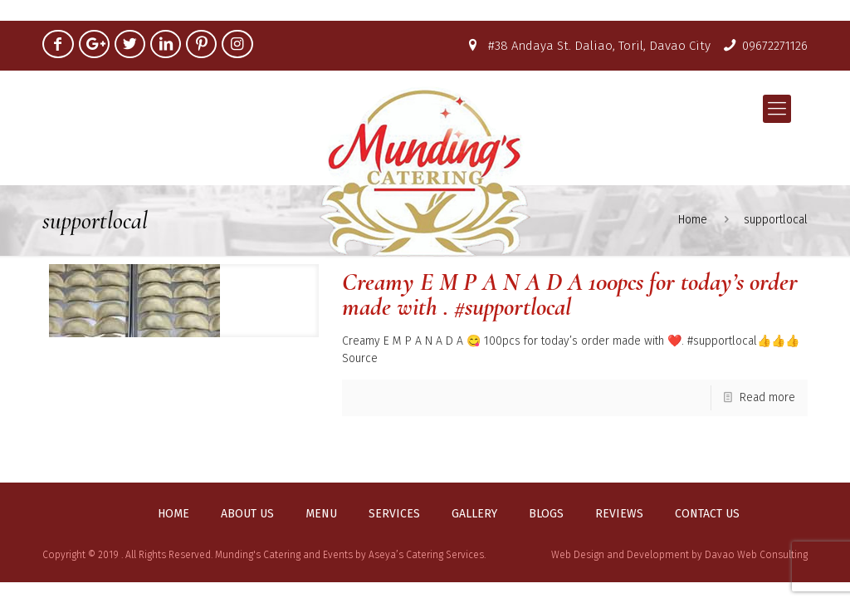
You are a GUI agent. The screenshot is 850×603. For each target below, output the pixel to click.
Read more (767, 397)
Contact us (707, 514)
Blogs (546, 514)
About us (247, 514)
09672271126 (775, 45)
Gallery (474, 514)
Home (173, 514)
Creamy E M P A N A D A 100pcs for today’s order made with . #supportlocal (570, 294)
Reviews (619, 514)
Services (394, 514)
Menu (321, 514)
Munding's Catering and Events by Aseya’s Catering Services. (350, 555)
